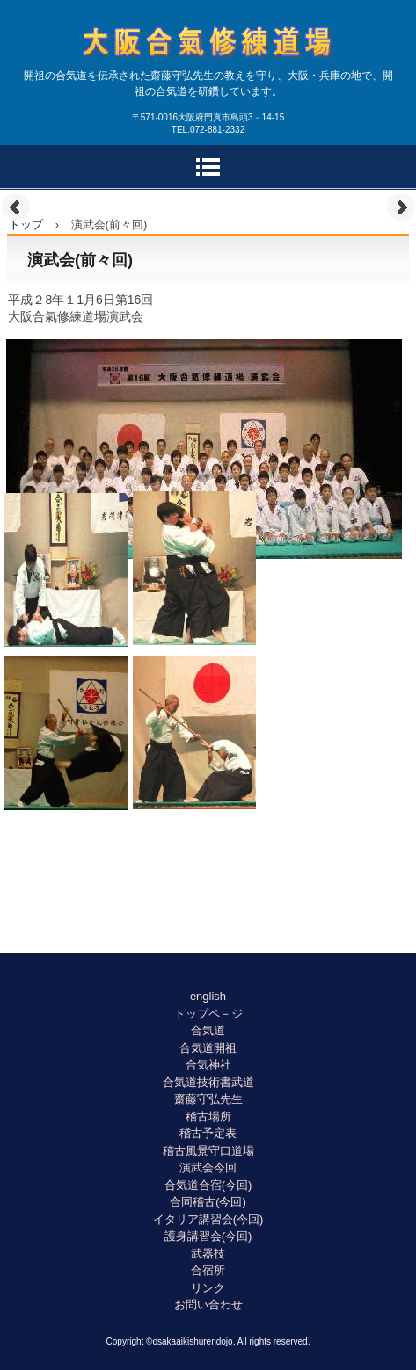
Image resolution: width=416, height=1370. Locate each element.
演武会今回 (208, 1167)
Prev (16, 207)
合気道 (208, 1030)
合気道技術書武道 (208, 1082)
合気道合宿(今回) (208, 1185)
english (208, 996)
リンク (208, 1287)
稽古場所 (208, 1116)
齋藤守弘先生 (208, 1098)
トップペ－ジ (208, 1013)
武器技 (208, 1253)
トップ (26, 224)
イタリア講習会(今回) (208, 1219)
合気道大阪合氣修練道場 (208, 75)
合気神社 (208, 1064)
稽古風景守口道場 (208, 1150)
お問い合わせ (208, 1304)
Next (401, 207)
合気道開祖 (208, 1048)
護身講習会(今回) (208, 1236)
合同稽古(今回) (208, 1201)
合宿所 (208, 1270)
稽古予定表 (208, 1133)
